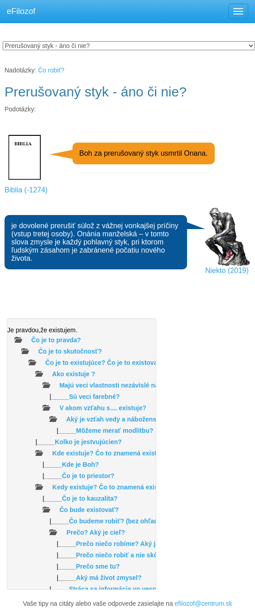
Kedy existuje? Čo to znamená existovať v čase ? (127, 487)
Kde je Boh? (80, 464)
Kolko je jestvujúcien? (88, 441)
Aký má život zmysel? (109, 577)
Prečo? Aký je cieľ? (96, 532)
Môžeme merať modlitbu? (115, 430)
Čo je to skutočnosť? (70, 351)
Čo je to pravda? (56, 340)
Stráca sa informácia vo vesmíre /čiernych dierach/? (147, 589)
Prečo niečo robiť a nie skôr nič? (125, 555)
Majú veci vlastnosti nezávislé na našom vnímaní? (134, 385)
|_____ (63, 396)
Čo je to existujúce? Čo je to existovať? (104, 362)
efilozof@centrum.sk (203, 603)
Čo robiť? (51, 70)
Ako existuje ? (73, 374)
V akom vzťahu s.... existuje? (102, 408)
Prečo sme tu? (98, 566)
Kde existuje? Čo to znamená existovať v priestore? (131, 453)
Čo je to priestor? (88, 475)
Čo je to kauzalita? (90, 498)
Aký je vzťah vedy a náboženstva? (117, 419)
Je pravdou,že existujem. (42, 330)
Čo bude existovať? (89, 509)
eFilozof (21, 11)
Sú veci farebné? (94, 396)
